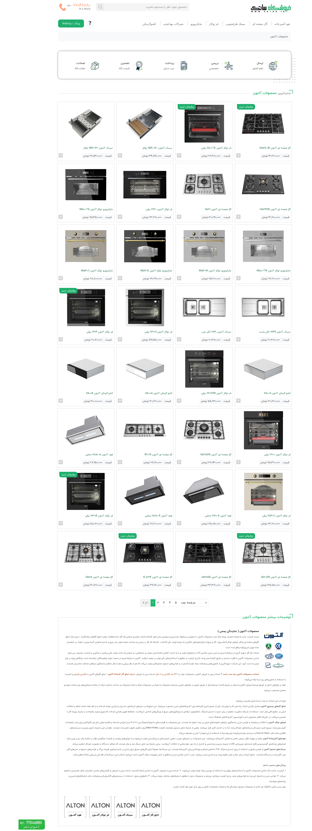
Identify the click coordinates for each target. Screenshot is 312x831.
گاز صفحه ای (241, 24)
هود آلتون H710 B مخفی (200, 515)
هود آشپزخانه (263, 24)
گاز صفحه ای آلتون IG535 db (256, 148)
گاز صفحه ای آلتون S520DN (257, 576)
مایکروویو (177, 24)
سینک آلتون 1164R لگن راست (256, 331)
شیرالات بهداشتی (155, 24)
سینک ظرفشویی (217, 24)
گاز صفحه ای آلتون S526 (200, 209)
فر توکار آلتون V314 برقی (81, 331)
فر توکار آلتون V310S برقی (140, 331)
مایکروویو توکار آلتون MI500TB (78, 209)
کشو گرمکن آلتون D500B (81, 392)
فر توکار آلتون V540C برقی (258, 515)
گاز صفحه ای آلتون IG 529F (139, 576)
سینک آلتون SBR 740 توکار (80, 148)
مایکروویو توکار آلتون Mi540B (138, 270)
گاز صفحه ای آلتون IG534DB (256, 209)
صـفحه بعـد (169, 602)
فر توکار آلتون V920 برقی (140, 209)
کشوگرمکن (130, 24)
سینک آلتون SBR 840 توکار (139, 148)
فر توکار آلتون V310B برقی (81, 515)
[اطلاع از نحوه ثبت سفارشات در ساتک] (71, 23)
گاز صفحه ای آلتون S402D (140, 453)
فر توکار (195, 24)
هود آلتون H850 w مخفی (81, 453)
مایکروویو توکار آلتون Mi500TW (255, 270)
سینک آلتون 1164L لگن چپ (198, 331)
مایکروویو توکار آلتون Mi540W (197, 270)
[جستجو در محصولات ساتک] (82, 7)
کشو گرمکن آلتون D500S (259, 392)
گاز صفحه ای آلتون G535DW (197, 453)
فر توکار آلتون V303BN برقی (198, 392)
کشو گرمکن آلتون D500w (140, 392)
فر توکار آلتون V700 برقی (259, 453)
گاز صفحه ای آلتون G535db (198, 576)
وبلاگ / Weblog (52, 24)
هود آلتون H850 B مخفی (140, 515)
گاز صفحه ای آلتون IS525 (81, 576)
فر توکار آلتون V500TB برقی (198, 148)
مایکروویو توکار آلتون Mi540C (79, 270)
